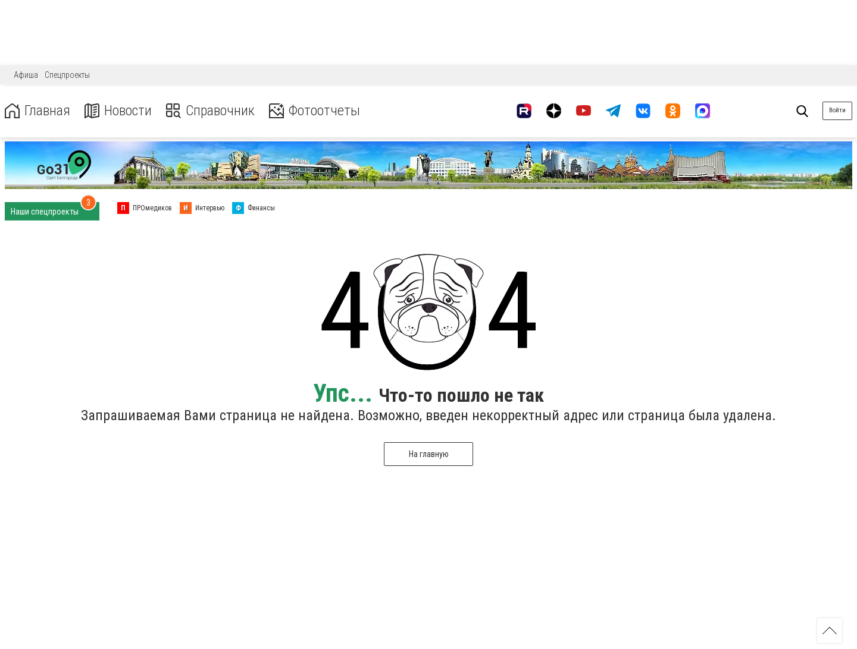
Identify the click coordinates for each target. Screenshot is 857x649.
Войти (837, 110)
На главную (429, 454)
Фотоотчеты (314, 111)
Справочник (210, 111)
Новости (118, 111)
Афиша (26, 75)
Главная (37, 111)
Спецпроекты (67, 75)
